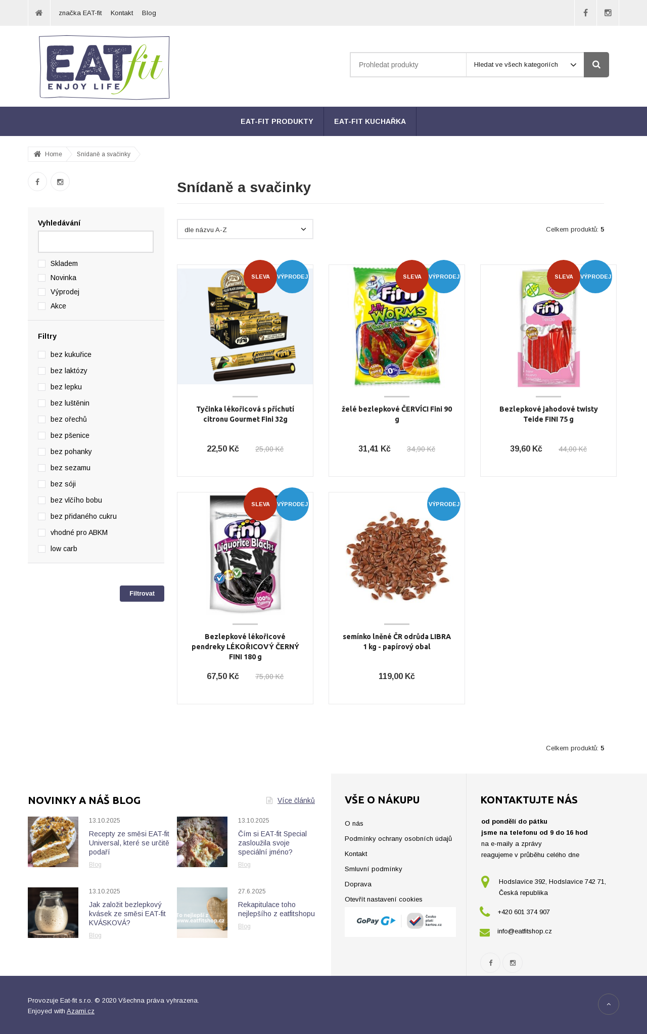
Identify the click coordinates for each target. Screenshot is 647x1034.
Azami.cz (81, 1011)
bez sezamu (70, 467)
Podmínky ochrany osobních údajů (398, 838)
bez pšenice (70, 435)
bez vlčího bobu (76, 500)
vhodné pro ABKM (79, 532)
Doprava (358, 884)
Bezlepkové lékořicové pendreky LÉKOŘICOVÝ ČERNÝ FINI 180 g (245, 647)
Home (53, 154)
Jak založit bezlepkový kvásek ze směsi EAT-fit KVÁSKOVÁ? (127, 914)
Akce (58, 305)
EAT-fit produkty (277, 121)
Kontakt (122, 13)
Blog (149, 13)
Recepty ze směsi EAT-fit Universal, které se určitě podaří (129, 843)
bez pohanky (71, 451)
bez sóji (63, 483)
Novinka (63, 277)
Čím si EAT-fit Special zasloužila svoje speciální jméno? (272, 843)
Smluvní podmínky (373, 869)
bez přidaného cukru (84, 516)
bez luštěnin (70, 403)
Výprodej (65, 291)
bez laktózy (69, 370)
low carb (64, 548)
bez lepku (66, 386)
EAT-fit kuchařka (370, 121)
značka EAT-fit (80, 13)
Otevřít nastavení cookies (384, 899)
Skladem (64, 263)
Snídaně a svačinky (103, 154)
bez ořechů (69, 419)
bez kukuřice (71, 354)
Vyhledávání (59, 223)
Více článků (290, 800)
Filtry (47, 336)
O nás (354, 823)
